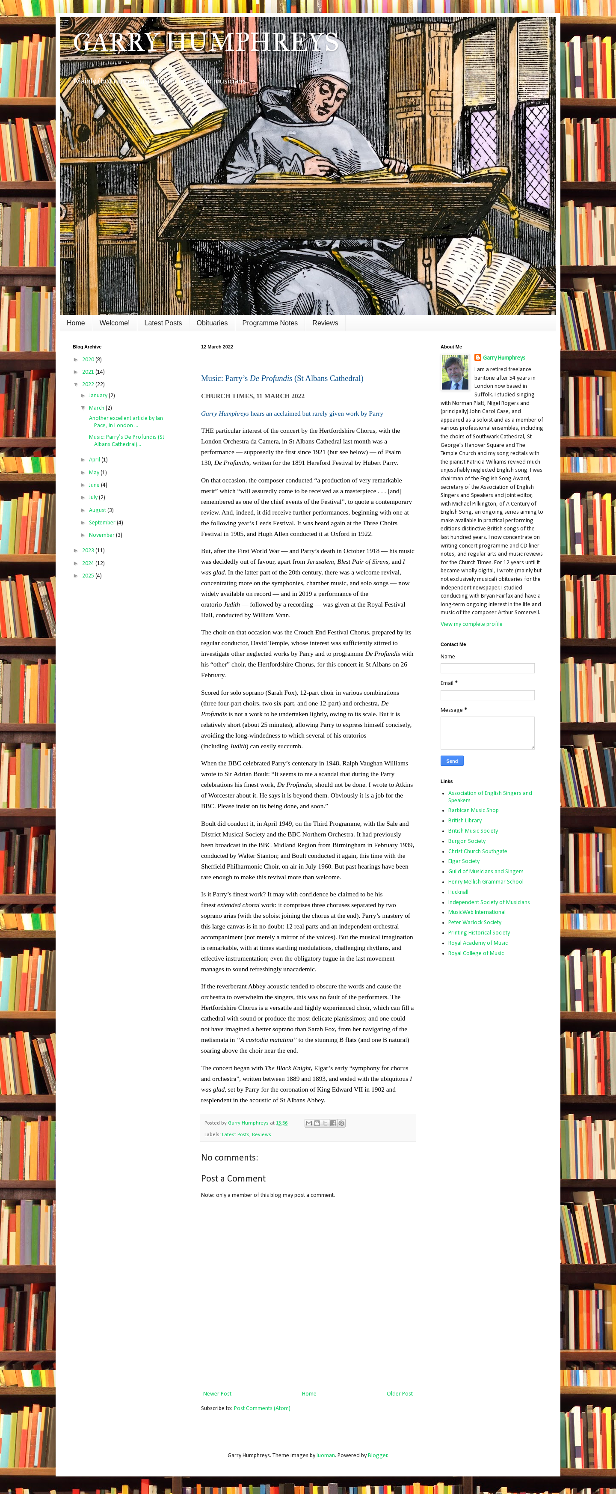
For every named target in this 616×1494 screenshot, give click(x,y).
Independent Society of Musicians (489, 902)
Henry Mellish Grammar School (486, 882)
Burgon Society (467, 841)
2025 (88, 576)
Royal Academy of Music (478, 943)
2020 (88, 360)
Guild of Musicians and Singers (486, 872)
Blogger (378, 1455)
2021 (88, 372)
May (95, 473)
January (99, 396)
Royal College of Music (476, 953)
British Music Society (473, 831)
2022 (88, 384)
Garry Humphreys (504, 358)
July (94, 497)
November (102, 535)
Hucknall (458, 892)
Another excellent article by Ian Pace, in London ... (125, 422)
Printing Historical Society (479, 933)
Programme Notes (270, 323)
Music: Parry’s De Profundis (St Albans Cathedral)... (126, 441)
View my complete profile (472, 624)
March (97, 408)
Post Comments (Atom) (262, 1408)
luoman (326, 1455)
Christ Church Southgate (477, 851)
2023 (88, 551)
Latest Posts (163, 323)
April (95, 460)
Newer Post (217, 1394)
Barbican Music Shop (473, 810)
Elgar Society (464, 861)
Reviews (325, 323)
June (95, 485)
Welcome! (115, 323)
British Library (465, 821)
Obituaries (212, 323)
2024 (88, 563)
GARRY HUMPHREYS (206, 42)
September (103, 523)
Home (76, 323)
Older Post (400, 1394)
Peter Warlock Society (474, 923)
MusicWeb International (477, 912)
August (98, 510)
